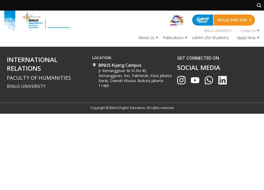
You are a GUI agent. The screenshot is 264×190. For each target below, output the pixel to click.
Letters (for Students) (210, 37)
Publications (173, 37)
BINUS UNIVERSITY (218, 30)
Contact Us (248, 30)
